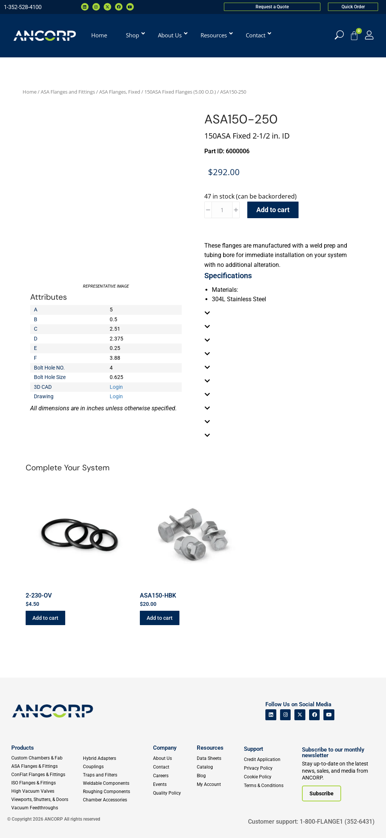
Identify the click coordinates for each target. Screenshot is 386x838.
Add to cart (273, 210)
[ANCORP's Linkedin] (270, 714)
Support (253, 749)
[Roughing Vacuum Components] (116, 791)
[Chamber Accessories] (116, 799)
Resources (210, 747)
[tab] (280, 313)
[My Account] (369, 35)
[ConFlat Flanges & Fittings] (46, 774)
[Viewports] (46, 799)
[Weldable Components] (116, 783)
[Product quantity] (222, 210)
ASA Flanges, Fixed (119, 91)
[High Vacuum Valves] (46, 791)
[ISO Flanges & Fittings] (46, 782)
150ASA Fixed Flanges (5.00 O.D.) (180, 91)
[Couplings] (116, 766)
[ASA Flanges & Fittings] (46, 766)
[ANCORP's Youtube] (328, 714)
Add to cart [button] (45, 618)
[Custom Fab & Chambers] (46, 758)
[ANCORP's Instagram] (285, 714)
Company (164, 747)
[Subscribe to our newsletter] (321, 793)
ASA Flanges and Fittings (68, 91)
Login (116, 387)
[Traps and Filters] (116, 775)
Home (30, 91)
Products (22, 747)
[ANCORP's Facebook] (314, 714)
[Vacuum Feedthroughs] (46, 807)
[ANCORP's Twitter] (299, 714)
